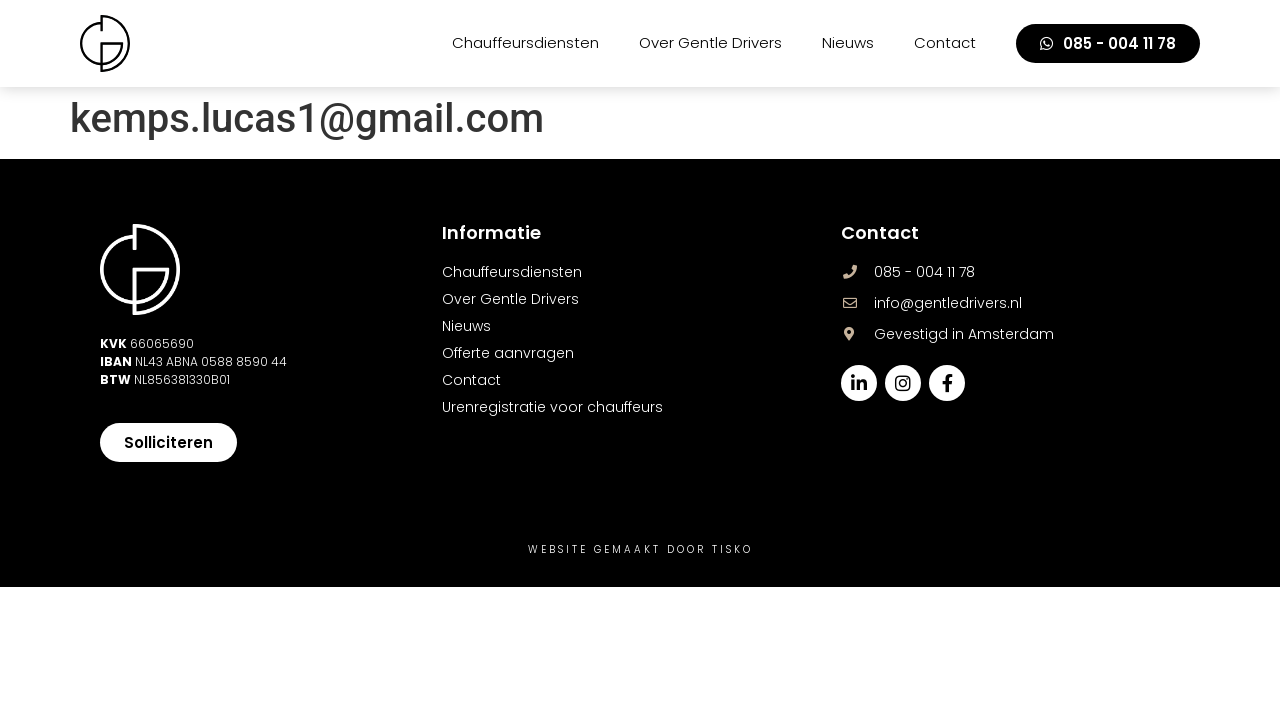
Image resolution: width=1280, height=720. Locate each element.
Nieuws (848, 42)
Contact (945, 42)
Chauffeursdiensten (525, 42)
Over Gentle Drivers (710, 42)
